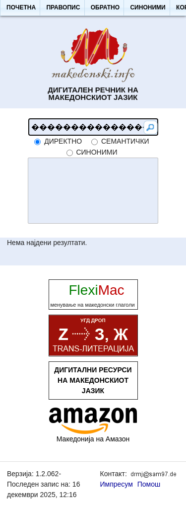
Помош (149, 484)
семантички (125, 141)
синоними (96, 152)
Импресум (116, 484)
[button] (21, 8)
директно (63, 141)
